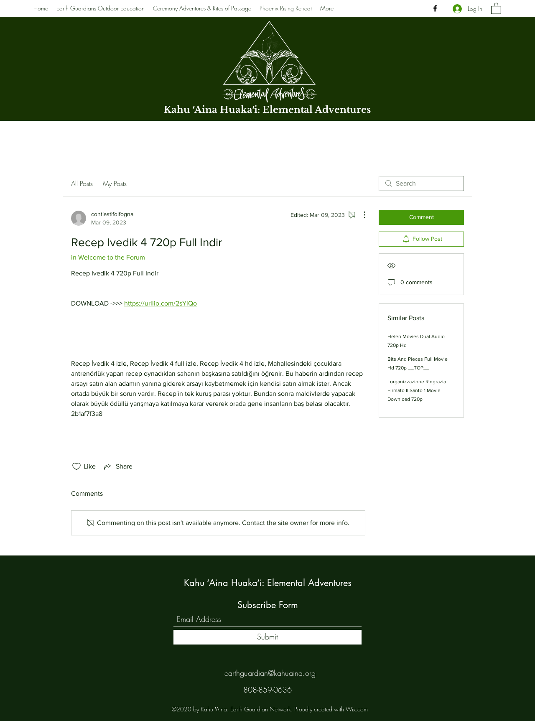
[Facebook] (435, 8)
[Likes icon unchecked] (76, 466)
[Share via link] (117, 466)
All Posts (82, 183)
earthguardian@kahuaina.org (270, 673)
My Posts (115, 183)
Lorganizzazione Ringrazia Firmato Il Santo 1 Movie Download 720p (416, 390)
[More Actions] (360, 215)
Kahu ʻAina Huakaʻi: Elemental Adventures (267, 109)
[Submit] (267, 637)
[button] (496, 8)
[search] (421, 183)
